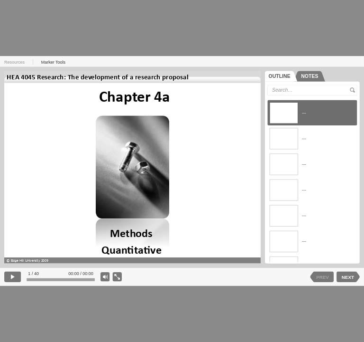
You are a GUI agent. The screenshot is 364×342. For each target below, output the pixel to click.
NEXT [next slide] (348, 276)
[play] (12, 277)
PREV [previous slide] (322, 276)
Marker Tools (53, 62)
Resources (14, 62)
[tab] (281, 76)
